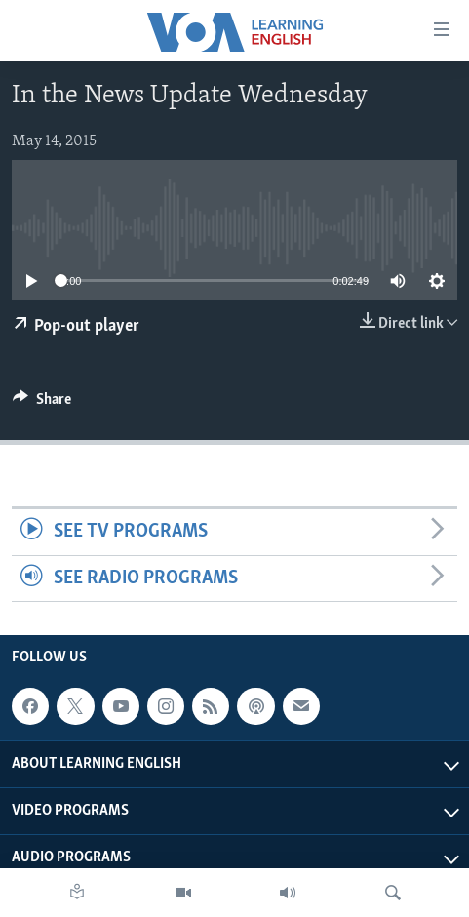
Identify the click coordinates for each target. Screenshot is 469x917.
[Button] (42, 403)
